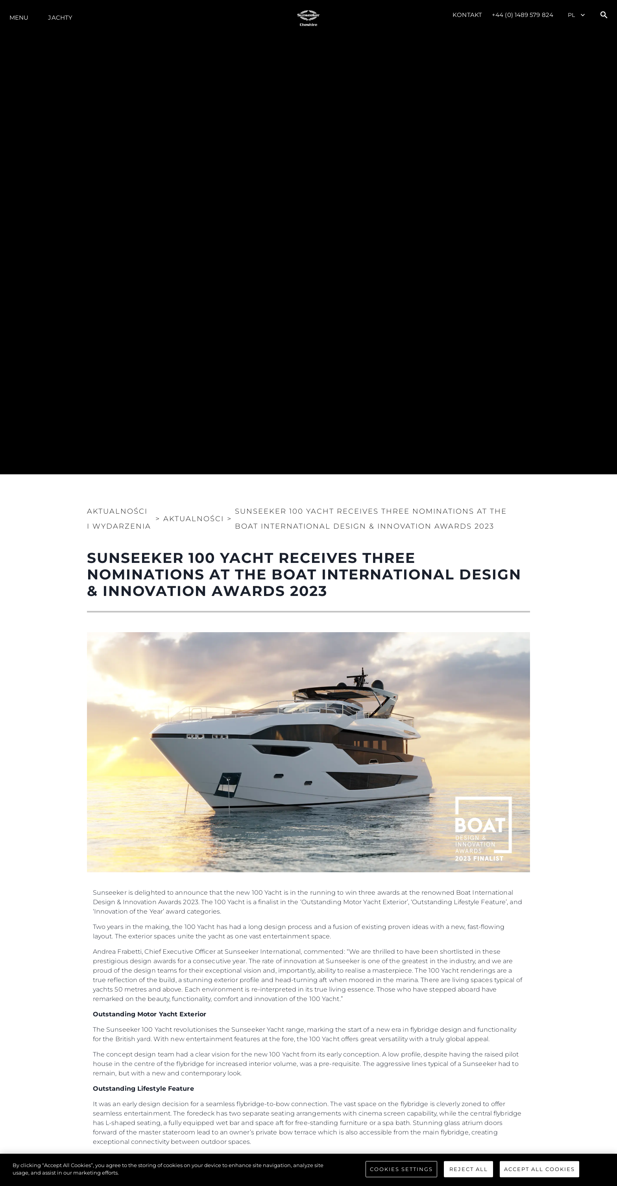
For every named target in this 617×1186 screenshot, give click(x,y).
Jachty (60, 17)
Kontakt (467, 15)
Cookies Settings (401, 1174)
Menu (18, 17)
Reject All (468, 1174)
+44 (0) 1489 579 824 (522, 15)
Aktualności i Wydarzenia (119, 519)
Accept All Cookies (539, 1174)
